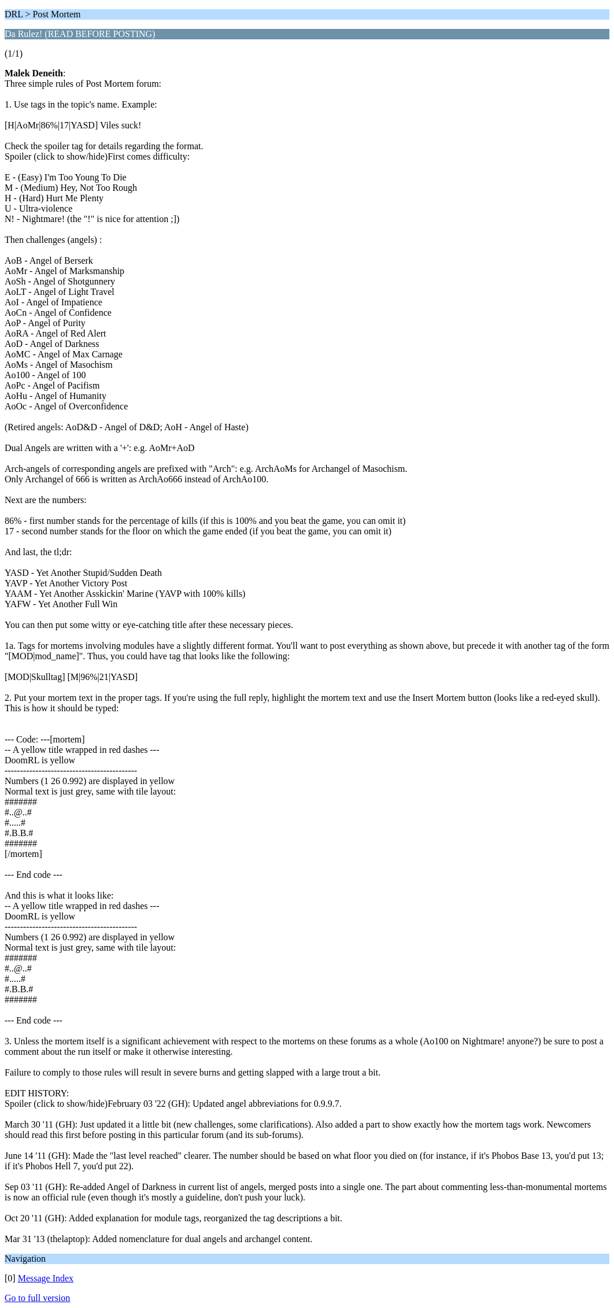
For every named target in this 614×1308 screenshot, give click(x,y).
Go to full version (37, 1298)
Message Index (45, 1278)
